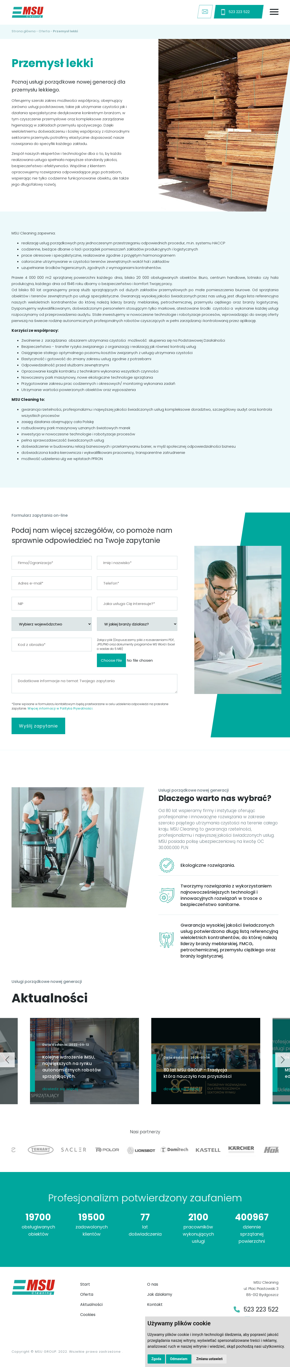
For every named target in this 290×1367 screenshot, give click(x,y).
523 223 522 (235, 12)
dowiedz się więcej (60, 1088)
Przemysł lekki (65, 31)
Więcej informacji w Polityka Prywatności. (60, 708)
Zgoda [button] (156, 1359)
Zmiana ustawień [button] (209, 1359)
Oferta (44, 31)
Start (85, 1284)
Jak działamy (159, 1294)
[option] (205, 1061)
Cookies (87, 1314)
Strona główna (23, 31)
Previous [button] (7, 1059)
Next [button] (282, 1059)
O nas (152, 1284)
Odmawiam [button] (178, 1359)
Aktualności (91, 1304)
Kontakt (155, 1304)
